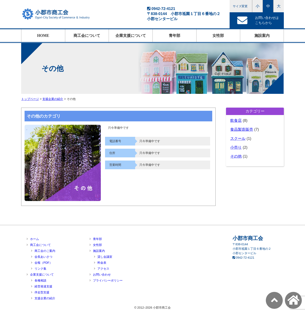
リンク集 (40, 268)
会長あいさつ (43, 256)
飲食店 (236, 120)
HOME (43, 35)
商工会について (86, 35)
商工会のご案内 (45, 250)
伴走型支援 (42, 292)
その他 (236, 156)
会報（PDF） (43, 262)
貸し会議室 (104, 256)
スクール (237, 138)
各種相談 (40, 280)
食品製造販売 (241, 129)
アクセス (103, 268)
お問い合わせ (102, 274)
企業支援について (130, 35)
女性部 (218, 35)
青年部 (174, 35)
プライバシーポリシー (108, 280)
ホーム (34, 239)
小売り (236, 147)
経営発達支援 (43, 286)
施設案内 (262, 35)
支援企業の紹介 (45, 298)
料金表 (101, 262)
